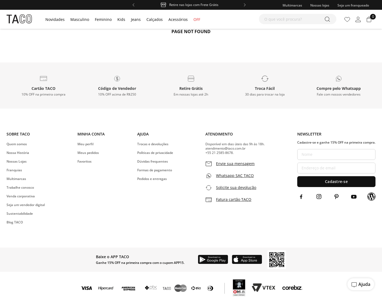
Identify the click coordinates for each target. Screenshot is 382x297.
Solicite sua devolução (236, 187)
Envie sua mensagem (235, 163)
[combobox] (297, 19)
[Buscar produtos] (328, 19)
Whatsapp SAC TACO (235, 175)
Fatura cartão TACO (233, 199)
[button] (43, 85)
